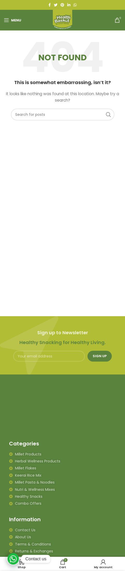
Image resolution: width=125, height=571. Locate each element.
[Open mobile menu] (12, 20)
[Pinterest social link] (62, 5)
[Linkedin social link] (69, 5)
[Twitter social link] (55, 5)
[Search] (62, 114)
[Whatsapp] (13, 559)
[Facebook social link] (49, 5)
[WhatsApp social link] (75, 5)
